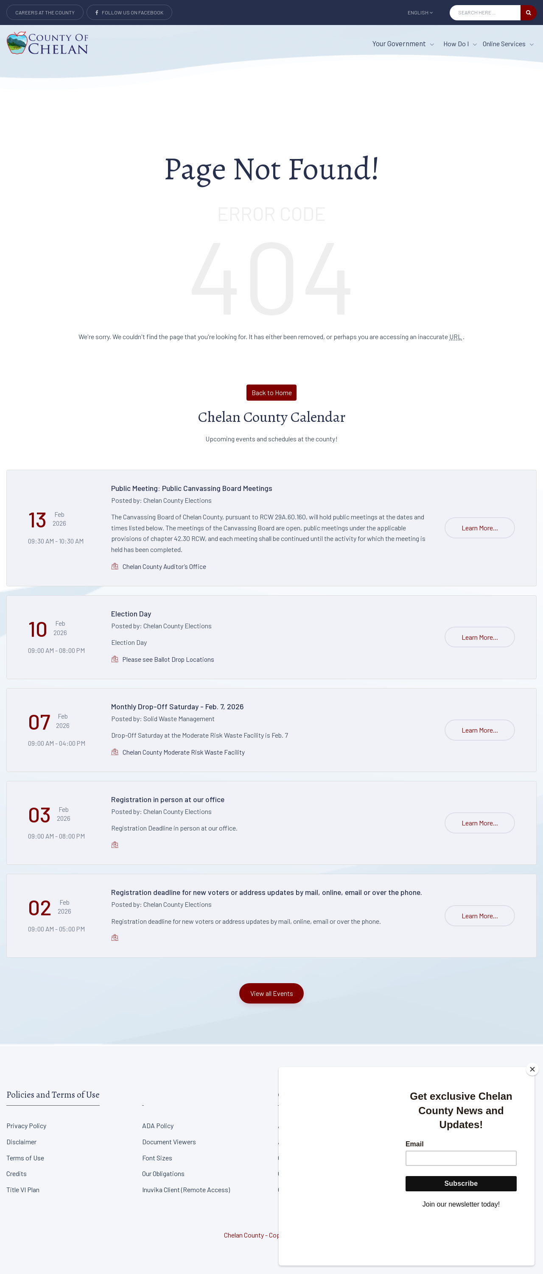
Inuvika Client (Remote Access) (186, 1189)
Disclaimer (21, 1141)
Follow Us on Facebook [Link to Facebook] (129, 12)
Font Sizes (157, 1158)
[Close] (532, 1116)
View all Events (271, 993)
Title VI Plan (22, 1189)
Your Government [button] (403, 43)
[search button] (529, 12)
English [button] (420, 12)
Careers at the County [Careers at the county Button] (45, 12)
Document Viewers (169, 1141)
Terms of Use (25, 1158)
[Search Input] (485, 12)
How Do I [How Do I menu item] (460, 43)
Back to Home (272, 392)
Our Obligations (163, 1173)
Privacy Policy (26, 1125)
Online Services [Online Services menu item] (508, 43)
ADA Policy (158, 1125)
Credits (16, 1173)
